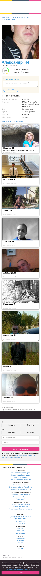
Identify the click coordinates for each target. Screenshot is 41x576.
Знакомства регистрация (21, 17)
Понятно (20, 573)
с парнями (20, 541)
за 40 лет (20, 529)
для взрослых (20, 523)
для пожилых (20, 533)
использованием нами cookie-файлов (20, 569)
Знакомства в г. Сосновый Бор (12, 121)
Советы (6, 555)
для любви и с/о (20, 519)
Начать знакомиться (20, 449)
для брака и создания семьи (20, 516)
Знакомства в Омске (20, 507)
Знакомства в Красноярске (20, 495)
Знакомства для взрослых (12, 558)
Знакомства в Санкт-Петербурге (20, 487)
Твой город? (20, 499)
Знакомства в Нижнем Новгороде (20, 509)
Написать (11, 90)
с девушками (20, 538)
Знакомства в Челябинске (20, 504)
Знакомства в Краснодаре (20, 475)
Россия (20, 548)
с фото (20, 543)
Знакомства (6, 17)
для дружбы (20, 521)
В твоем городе (9, 19)
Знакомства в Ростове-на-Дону (21, 489)
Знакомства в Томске (20, 477)
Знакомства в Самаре (20, 497)
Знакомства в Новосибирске (20, 473)
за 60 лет (20, 531)
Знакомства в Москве (20, 485)
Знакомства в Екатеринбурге (20, 479)
